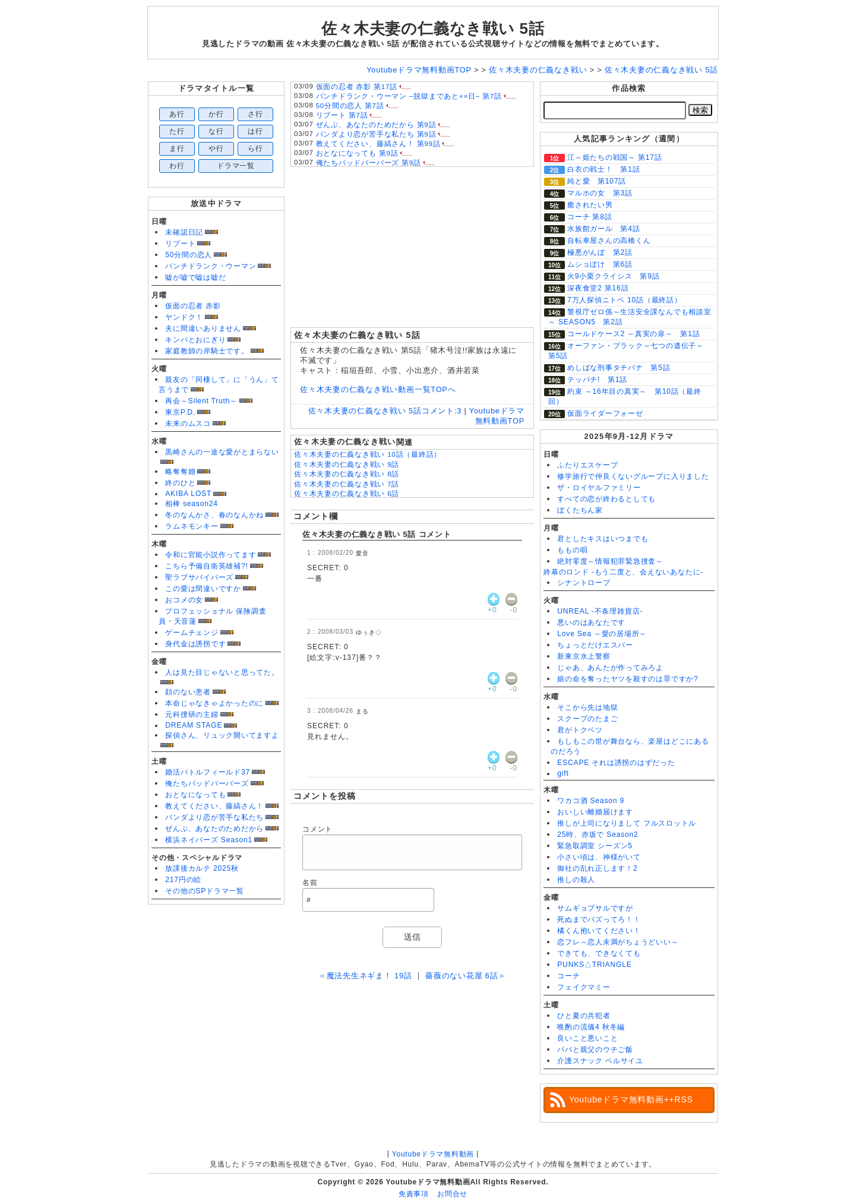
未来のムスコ (188, 423)
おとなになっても (195, 795)
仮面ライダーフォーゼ (605, 413)
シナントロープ (583, 583)
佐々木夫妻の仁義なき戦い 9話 (346, 464)
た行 (177, 131)
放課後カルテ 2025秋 (202, 868)
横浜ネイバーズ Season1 (208, 840)
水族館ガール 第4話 (603, 229)
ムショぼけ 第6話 (600, 264)
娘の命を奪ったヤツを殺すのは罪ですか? (627, 679)
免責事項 (414, 1194)
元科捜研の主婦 (191, 714)
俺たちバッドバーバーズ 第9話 (368, 162)
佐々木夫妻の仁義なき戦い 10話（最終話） (367, 454)
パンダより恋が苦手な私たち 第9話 (376, 134)
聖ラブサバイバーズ (199, 577)
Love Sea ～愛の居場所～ (602, 634)
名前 (310, 882)
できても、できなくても (598, 953)
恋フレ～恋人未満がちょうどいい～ (617, 942)
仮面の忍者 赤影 (193, 306)
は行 (255, 131)
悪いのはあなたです (591, 622)
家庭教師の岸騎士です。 (206, 351)
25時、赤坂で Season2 (597, 834)
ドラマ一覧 (236, 166)
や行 (216, 148)
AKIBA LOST (188, 493)
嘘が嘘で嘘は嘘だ (195, 277)
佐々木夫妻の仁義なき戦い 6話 (346, 493)
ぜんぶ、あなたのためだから (214, 828)
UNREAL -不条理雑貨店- (600, 611)
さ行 (255, 114)
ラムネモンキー (191, 526)
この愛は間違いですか (203, 588)
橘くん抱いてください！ (598, 931)
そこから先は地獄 (587, 707)
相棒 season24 (191, 504)
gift (562, 773)
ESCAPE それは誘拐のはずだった (616, 762)
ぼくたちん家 (580, 510)
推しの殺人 (576, 880)
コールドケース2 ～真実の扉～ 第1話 (633, 334)
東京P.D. (180, 412)
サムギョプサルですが (595, 908)
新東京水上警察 (583, 656)
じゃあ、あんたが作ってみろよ (610, 667)
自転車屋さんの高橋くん (608, 240)
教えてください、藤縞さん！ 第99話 (378, 143)
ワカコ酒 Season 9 (590, 801)
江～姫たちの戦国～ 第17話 (614, 157)
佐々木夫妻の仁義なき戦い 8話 (346, 474)
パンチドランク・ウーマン (210, 266)
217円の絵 (183, 880)
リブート (180, 243)
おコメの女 (184, 600)
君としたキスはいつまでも (602, 539)
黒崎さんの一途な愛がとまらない (222, 452)
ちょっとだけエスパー (595, 645)
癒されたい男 (590, 205)
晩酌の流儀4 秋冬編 (591, 1027)
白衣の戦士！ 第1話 (603, 169)
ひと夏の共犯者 (583, 1016)
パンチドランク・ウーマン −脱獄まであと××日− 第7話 (409, 96)
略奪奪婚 (180, 471)
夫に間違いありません (203, 328)
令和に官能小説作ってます (210, 555)
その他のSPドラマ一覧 (204, 891)
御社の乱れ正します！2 (597, 868)
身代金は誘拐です (195, 644)
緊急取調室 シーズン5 (595, 846)
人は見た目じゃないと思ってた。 (222, 672)
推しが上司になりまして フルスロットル (626, 823)
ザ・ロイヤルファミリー (598, 487)
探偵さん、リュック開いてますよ (222, 735)
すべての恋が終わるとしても (606, 499)
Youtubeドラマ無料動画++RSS (631, 1099)
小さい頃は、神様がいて (598, 857)
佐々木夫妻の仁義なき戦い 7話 (346, 484)
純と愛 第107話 (596, 181)
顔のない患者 (188, 692)
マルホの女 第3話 (600, 193)
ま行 (177, 148)
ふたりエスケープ (587, 465)
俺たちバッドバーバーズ (206, 783)
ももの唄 (572, 550)
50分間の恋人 (188, 255)
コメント (317, 829)
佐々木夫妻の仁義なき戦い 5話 (432, 28)
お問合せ (452, 1194)
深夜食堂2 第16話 (597, 288)
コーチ (568, 976)
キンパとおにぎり (195, 340)
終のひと (180, 483)
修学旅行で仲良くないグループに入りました (633, 476)
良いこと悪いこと (587, 1038)
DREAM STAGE (193, 725)
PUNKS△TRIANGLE (594, 964)
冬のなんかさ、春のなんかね (214, 515)
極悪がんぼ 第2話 (600, 252)
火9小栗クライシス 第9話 (613, 276)
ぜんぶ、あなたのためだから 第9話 (376, 124)
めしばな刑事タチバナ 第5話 (619, 368)
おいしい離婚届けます (595, 812)
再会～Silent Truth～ (201, 401)
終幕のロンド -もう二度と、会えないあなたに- (623, 572)
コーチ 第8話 (589, 217)
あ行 (177, 114)
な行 (216, 131)
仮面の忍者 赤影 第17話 (356, 86)
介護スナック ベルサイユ (600, 1061)
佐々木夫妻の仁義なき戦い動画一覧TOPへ (378, 389)
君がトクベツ (580, 730)
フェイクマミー (583, 987)
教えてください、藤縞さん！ (214, 806)
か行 (216, 114)
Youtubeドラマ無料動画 (433, 1154)
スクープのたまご (587, 719)
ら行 (255, 148)
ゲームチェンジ (191, 632)
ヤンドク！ (184, 317)
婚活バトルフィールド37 (207, 772)
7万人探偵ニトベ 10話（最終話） (624, 300)
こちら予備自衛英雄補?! (206, 566)
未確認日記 (184, 232)
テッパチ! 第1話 (597, 379)
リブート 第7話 (342, 115)
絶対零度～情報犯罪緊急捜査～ (610, 561)
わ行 (177, 166)
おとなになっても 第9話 (357, 153)
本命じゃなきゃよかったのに (214, 703)
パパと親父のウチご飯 (595, 1049)
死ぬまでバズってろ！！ (598, 919)
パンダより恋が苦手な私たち (214, 817)
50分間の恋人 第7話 (350, 105)
